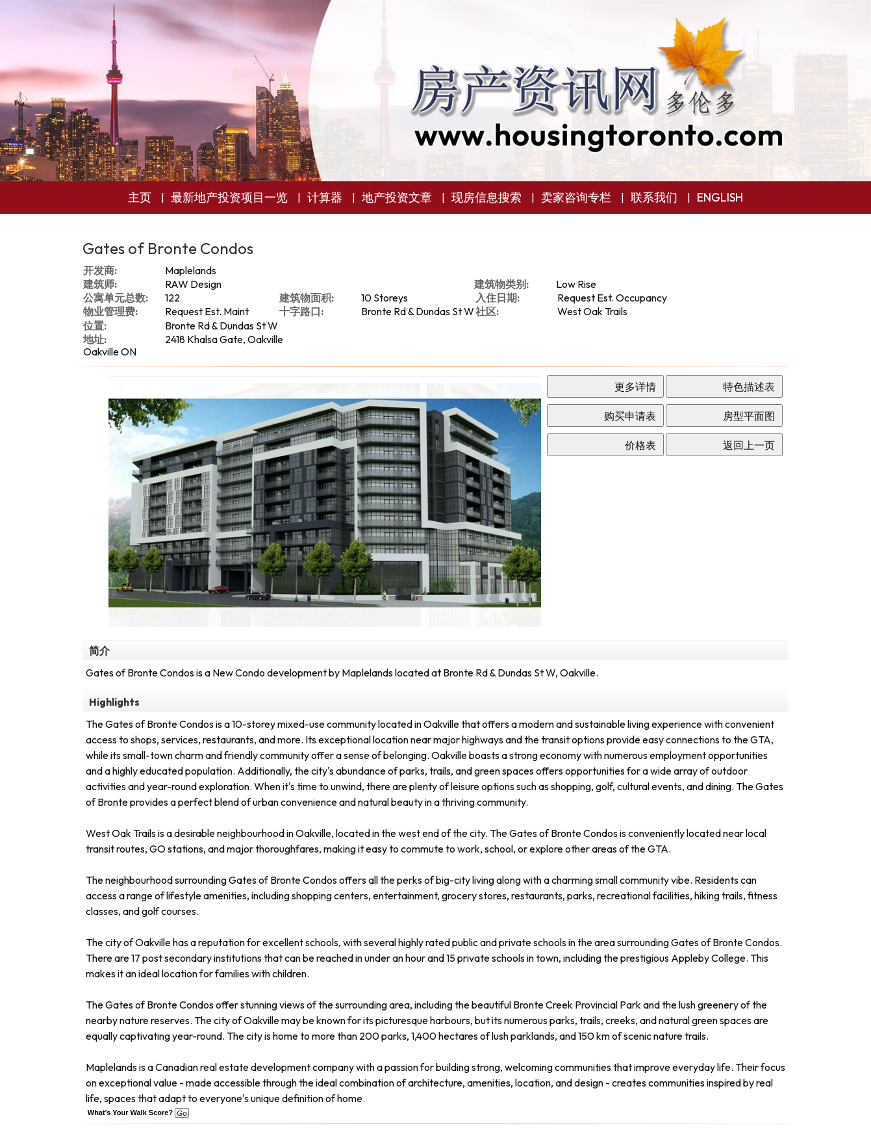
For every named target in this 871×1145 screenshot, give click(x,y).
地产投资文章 (397, 197)
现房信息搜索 (486, 197)
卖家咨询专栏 (576, 197)
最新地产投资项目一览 (229, 197)
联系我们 (654, 197)
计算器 (324, 197)
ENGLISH (720, 197)
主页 (139, 197)
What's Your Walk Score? (138, 1112)
